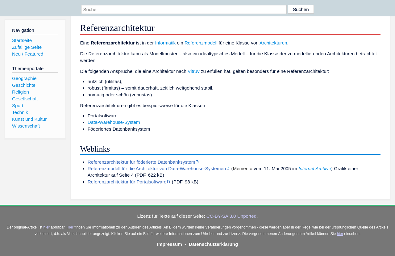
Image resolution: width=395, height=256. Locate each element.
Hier (70, 227)
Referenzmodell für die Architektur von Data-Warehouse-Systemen (157, 168)
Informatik (165, 42)
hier (47, 227)
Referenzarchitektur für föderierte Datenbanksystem (141, 162)
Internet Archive (314, 168)
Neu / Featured (27, 54)
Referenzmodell (201, 42)
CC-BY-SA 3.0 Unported (231, 216)
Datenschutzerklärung (213, 244)
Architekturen (273, 42)
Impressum (169, 244)
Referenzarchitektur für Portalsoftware (127, 181)
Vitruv (194, 71)
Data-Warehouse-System (114, 122)
